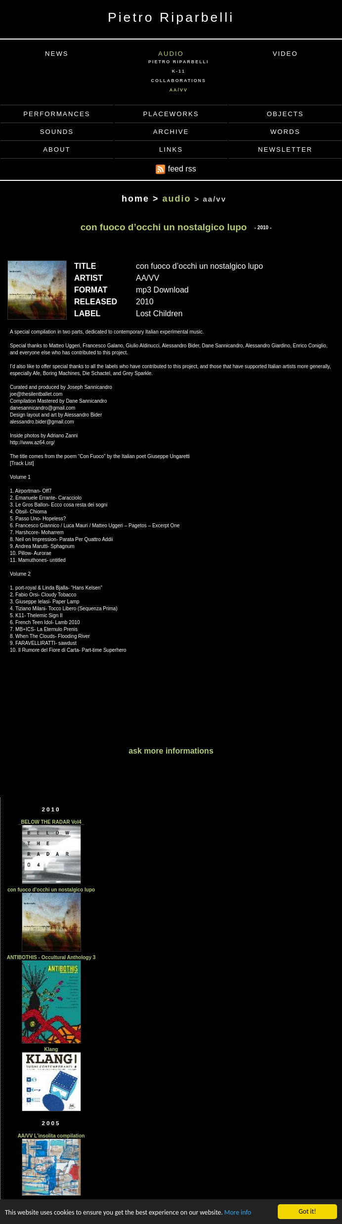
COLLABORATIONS (178, 80)
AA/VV (179, 89)
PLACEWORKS (171, 114)
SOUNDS (57, 131)
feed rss (176, 169)
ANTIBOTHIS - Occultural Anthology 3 (51, 957)
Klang (51, 1049)
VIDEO (285, 53)
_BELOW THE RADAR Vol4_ (51, 822)
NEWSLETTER (285, 149)
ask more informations (171, 751)
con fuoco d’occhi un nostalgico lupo (51, 889)
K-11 (178, 71)
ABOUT (56, 149)
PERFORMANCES (56, 114)
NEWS (57, 53)
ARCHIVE (171, 131)
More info (237, 1213)
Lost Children (159, 313)
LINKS (171, 149)
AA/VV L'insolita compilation (51, 1136)
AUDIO (171, 53)
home (135, 199)
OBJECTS (285, 114)
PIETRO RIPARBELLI (178, 61)
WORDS (285, 131)
